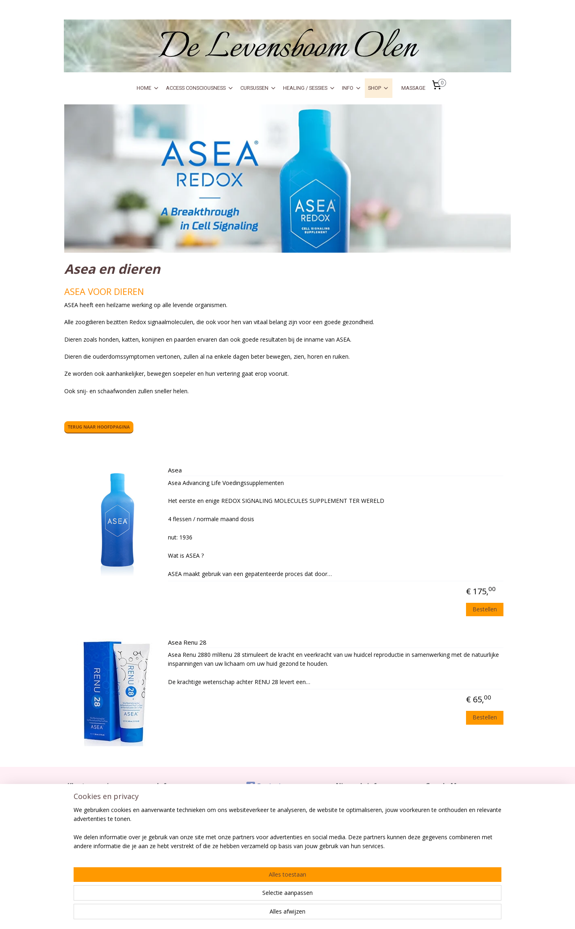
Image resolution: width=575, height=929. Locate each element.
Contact (77, 800)
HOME (148, 88)
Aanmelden (357, 828)
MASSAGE (413, 88)
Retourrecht (82, 817)
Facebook (264, 786)
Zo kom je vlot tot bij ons (454, 800)
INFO (352, 88)
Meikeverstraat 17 (447, 826)
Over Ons (168, 817)
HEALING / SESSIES (309, 88)
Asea (175, 470)
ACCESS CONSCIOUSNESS (200, 88)
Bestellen (485, 609)
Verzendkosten (87, 809)
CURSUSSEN (258, 88)
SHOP (378, 88)
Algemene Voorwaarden (98, 826)
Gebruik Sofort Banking (186, 826)
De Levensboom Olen (451, 817)
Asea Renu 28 (187, 642)
